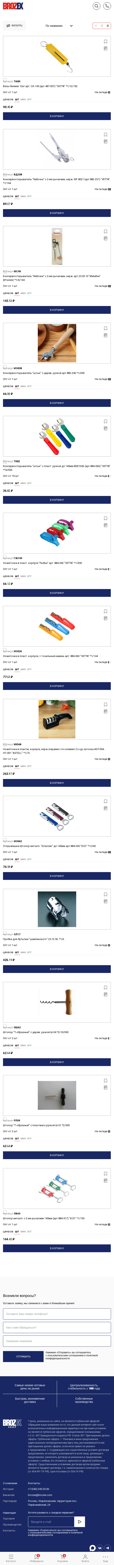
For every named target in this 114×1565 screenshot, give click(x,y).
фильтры (14, 25)
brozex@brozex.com (40, 1494)
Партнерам (10, 1500)
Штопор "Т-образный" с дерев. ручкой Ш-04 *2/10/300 (35, 1032)
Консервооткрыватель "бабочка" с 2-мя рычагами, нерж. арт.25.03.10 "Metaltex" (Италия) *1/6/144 (52, 278)
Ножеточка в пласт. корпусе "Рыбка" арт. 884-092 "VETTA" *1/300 (42, 562)
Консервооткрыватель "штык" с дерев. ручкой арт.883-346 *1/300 (43, 373)
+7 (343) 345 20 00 (38, 1488)
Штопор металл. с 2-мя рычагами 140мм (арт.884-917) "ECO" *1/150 (43, 1218)
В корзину (57, 116)
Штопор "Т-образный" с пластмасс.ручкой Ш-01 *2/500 (36, 1125)
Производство (11, 1524)
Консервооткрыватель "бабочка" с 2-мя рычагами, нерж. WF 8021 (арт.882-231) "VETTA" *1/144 (56, 181)
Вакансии (8, 1494)
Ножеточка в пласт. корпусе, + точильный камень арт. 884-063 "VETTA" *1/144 (50, 656)
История (8, 1488)
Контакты (9, 1530)
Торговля (9, 1518)
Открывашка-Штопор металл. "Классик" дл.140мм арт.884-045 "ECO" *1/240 (49, 846)
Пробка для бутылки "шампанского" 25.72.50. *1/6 (33, 939)
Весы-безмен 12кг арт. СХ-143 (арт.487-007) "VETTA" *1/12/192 (40, 86)
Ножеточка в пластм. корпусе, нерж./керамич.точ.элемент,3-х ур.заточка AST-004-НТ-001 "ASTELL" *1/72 (54, 751)
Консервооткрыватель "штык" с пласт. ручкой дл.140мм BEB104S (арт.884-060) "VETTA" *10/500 (56, 468)
